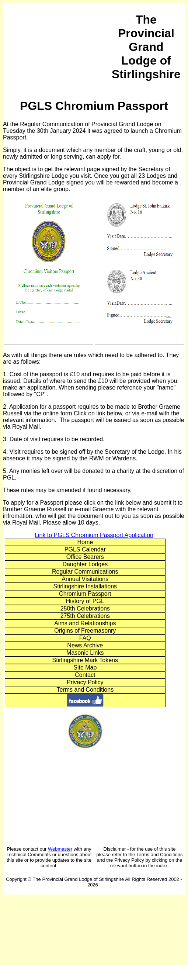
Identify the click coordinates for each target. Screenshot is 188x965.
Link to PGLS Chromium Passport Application (94, 535)
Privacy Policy (85, 682)
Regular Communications (85, 571)
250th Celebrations (85, 608)
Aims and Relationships (85, 623)
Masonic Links (85, 653)
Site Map (85, 667)
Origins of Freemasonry (85, 630)
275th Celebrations (85, 616)
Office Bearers (85, 557)
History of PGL (85, 601)
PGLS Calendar (85, 549)
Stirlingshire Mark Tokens (85, 660)
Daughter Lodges (85, 564)
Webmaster (60, 849)
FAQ (85, 638)
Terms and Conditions (85, 689)
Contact (85, 675)
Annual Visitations (85, 579)
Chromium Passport (85, 594)
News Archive (85, 645)
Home (85, 542)
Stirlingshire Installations (85, 586)
